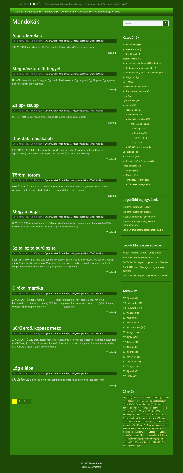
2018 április (129, 351)
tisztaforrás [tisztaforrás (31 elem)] (152, 439)
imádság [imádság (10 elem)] (129, 415)
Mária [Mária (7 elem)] (141, 425)
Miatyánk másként (148, 257)
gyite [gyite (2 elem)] (147, 411)
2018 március (130, 356)
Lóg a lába (22, 368)
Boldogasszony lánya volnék (139, 68)
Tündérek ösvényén (137, 184)
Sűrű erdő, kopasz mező (36, 328)
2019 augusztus (131, 313)
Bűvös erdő (131, 175)
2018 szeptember (131, 327)
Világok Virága (132, 77)
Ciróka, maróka (27, 288)
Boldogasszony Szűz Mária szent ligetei (144, 72)
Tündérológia (154, 252)
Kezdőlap (18, 11)
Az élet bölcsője (103, 11)
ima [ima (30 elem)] (156, 411)
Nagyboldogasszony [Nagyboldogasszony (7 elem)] (157, 425)
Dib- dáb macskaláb (32, 138)
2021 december (131, 303)
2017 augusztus (131, 366)
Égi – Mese (128, 82)
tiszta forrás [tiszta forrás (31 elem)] (135, 439)
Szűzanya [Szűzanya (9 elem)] (150, 435)
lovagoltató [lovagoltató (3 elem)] (133, 418)
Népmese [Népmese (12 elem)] (129, 428)
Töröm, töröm (26, 175)
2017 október (129, 361)
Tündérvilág (51, 11)
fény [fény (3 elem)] (145, 408)
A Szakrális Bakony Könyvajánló (139, 216)
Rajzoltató (139, 133)
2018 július (128, 337)
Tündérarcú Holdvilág (136, 180)
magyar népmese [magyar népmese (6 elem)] (151, 418)
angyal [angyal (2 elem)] (127, 397)
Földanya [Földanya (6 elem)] (155, 408)
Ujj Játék (138, 142)
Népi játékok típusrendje (139, 147)
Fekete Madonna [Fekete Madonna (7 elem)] (144, 404)
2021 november (131, 308)
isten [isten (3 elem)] (140, 415)
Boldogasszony (33, 11)
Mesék (129, 105)
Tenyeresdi (139, 138)
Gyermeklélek (67, 11)
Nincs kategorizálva (132, 165)
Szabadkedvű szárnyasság (138, 161)
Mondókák (64, 41)
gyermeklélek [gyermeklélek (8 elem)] (134, 411)
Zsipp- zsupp (25, 105)
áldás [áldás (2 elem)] (156, 442)
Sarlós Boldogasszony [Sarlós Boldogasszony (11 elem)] (135, 432)
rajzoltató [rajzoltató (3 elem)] (157, 428)
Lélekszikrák (84, 11)
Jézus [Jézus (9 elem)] (150, 415)
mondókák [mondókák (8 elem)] (129, 425)
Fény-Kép (127, 96)
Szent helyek (132, 54)
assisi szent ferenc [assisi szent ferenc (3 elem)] (143, 397)
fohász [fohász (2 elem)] (159, 404)
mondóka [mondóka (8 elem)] (162, 421)
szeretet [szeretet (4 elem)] (137, 435)
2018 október (129, 322)
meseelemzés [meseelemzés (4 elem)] (135, 421)
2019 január (129, 317)
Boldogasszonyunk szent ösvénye (151, 262)
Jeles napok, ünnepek (136, 91)
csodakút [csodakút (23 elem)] (134, 401)
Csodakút (130, 156)
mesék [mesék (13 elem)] (150, 421)
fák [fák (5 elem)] (137, 408)
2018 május (129, 347)
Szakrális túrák (133, 49)
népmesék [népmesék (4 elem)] (144, 428)
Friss (117, 11)
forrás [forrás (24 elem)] (128, 408)
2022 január (129, 298)
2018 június (128, 342)
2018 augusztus (131, 332)
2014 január (129, 371)
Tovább (112, 53)
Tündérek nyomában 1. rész (137, 211)
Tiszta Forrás (28, 4)
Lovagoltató (139, 128)
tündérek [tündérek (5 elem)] (132, 442)
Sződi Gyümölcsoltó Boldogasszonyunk (143, 230)
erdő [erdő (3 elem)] (130, 404)
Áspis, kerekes (27, 35)
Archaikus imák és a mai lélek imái (142, 63)
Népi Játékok (132, 110)
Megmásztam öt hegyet (36, 68)
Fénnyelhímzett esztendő (135, 86)
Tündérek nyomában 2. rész (137, 207)
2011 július (128, 376)
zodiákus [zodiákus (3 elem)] (144, 442)
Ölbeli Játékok (96, 41)
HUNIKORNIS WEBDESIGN (91, 467)
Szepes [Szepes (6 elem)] (153, 432)
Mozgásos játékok (79, 41)
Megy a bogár (26, 211)
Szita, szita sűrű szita (34, 248)
